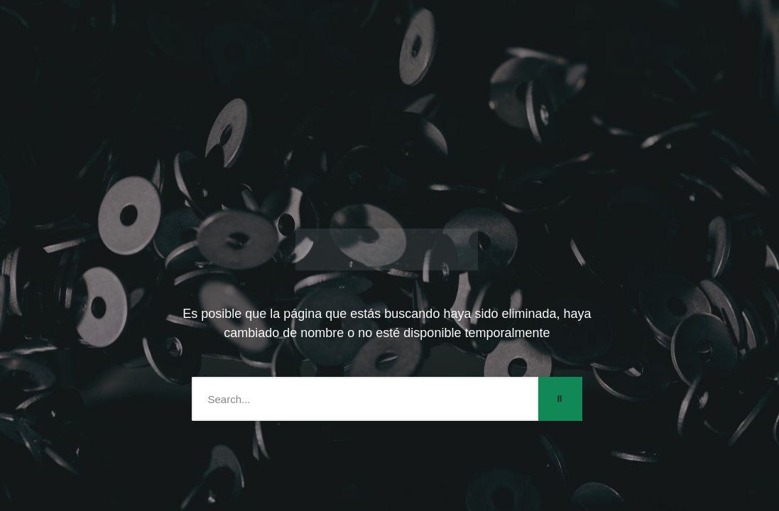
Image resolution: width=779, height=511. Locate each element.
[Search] (560, 399)
